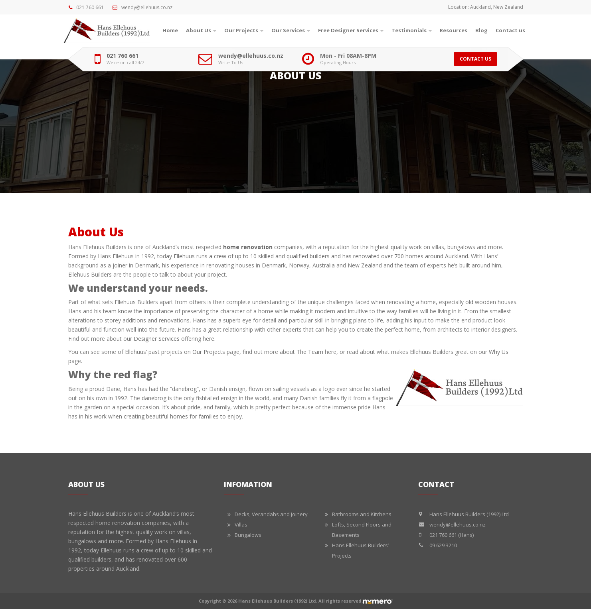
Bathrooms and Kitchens (361, 514)
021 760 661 (90, 7)
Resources (453, 30)
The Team (309, 352)
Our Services (290, 30)
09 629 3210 (443, 545)
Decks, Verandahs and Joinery (271, 514)
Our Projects (243, 30)
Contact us (510, 30)
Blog (481, 30)
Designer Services (157, 338)
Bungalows (248, 534)
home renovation (248, 247)
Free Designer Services (350, 30)
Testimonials (411, 30)
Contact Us (475, 58)
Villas (241, 524)
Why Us (498, 352)
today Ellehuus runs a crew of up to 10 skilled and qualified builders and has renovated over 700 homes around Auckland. (313, 256)
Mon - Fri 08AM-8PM (348, 56)
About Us (201, 30)
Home (170, 30)
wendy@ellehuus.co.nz (146, 7)
